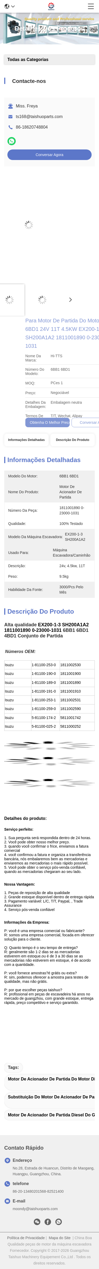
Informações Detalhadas (26, 440)
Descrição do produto (72, 440)
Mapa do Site (60, 1238)
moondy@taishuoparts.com (35, 1209)
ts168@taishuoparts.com (39, 116)
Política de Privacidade (26, 1238)
